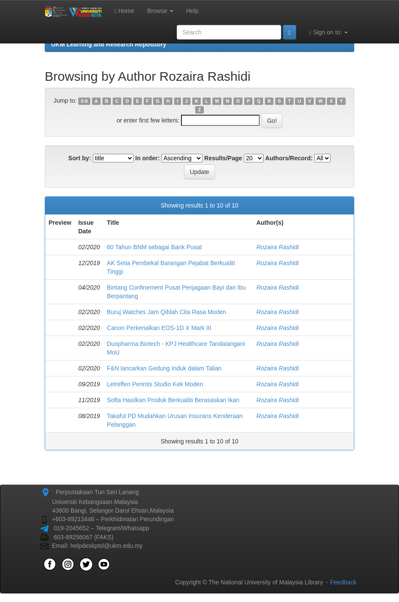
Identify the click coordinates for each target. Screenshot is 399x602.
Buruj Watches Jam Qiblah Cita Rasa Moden (166, 312)
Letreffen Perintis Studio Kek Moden (155, 384)
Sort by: (79, 158)
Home (124, 11)
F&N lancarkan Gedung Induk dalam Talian (164, 368)
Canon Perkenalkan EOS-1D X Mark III (159, 327)
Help (192, 10)
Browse (160, 10)
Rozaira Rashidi (277, 247)
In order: (147, 158)
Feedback (343, 582)
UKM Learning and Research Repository (108, 44)
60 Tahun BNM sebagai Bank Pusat (154, 247)
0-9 (84, 101)
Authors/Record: (289, 158)
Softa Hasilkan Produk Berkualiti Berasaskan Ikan (173, 400)
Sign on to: (328, 32)
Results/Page (223, 158)
